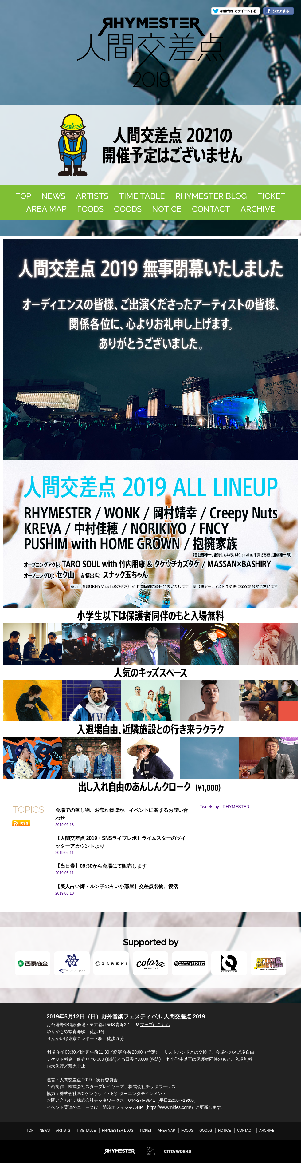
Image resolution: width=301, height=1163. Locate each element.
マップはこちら (152, 1024)
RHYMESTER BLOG (211, 196)
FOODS (90, 209)
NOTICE (167, 209)
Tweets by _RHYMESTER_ (226, 806)
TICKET (271, 196)
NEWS (53, 196)
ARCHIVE (257, 209)
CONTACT (211, 209)
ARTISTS (92, 196)
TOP (23, 196)
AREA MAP (46, 209)
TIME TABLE (142, 196)
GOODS (128, 209)
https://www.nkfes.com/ (169, 1107)
